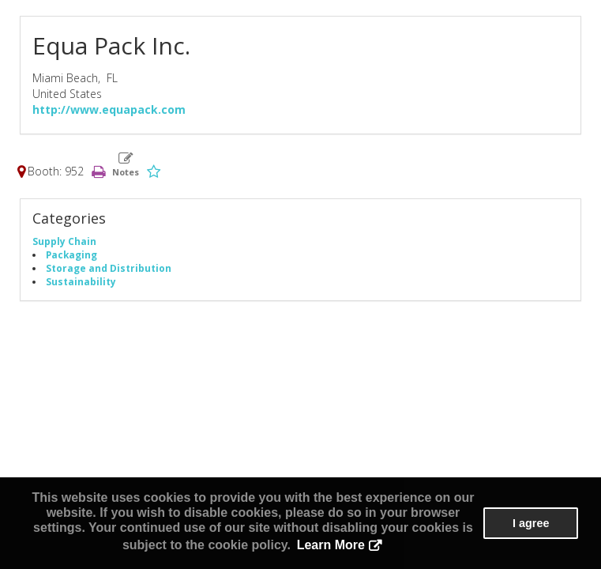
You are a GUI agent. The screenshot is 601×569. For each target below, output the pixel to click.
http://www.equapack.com (109, 109)
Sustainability (81, 281)
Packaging (71, 254)
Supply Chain (64, 241)
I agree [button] (531, 523)
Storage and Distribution (108, 268)
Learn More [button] (331, 545)
